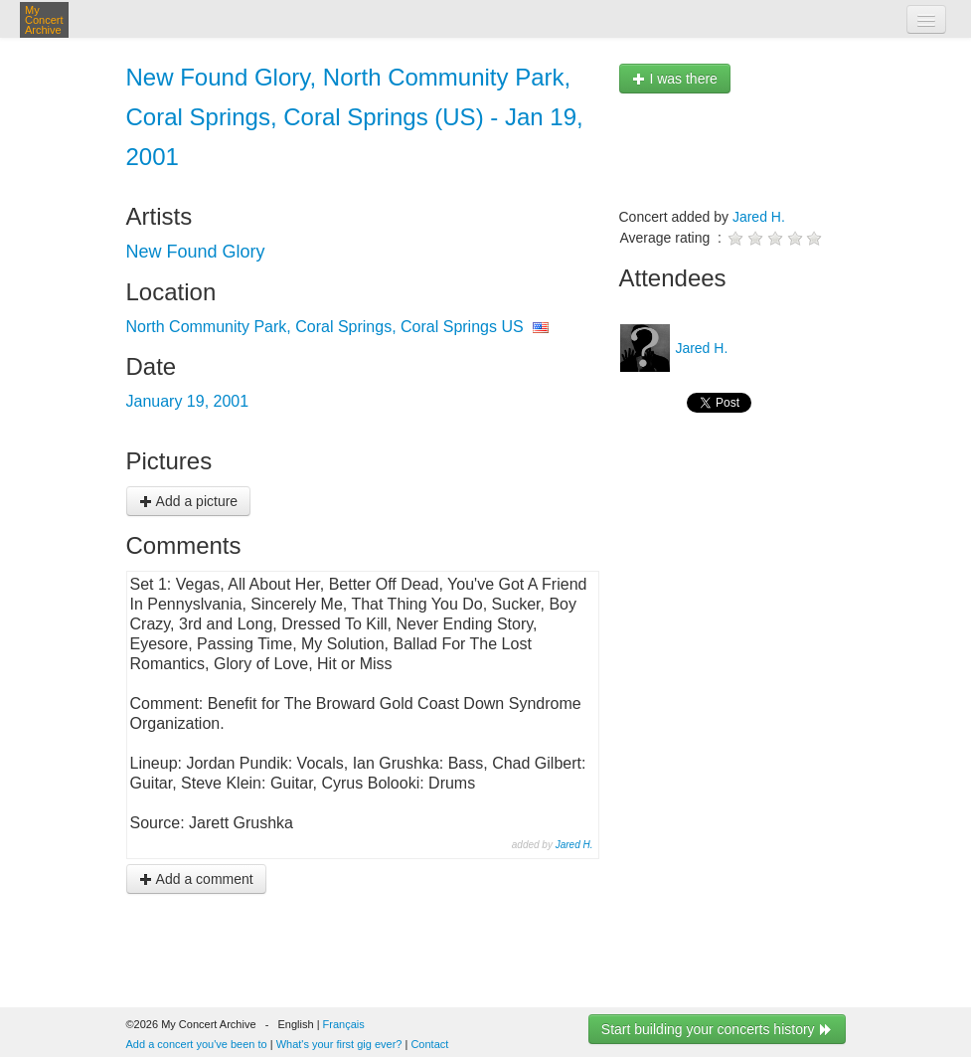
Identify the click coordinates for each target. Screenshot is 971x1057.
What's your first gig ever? (339, 1044)
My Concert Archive (44, 20)
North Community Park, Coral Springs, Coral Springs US (325, 326)
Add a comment (196, 879)
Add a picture (189, 501)
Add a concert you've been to (196, 1044)
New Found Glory (195, 252)
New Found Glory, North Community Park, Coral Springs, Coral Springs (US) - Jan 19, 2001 (354, 117)
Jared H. (574, 844)
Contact (429, 1044)
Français (344, 1024)
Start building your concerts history (717, 1029)
